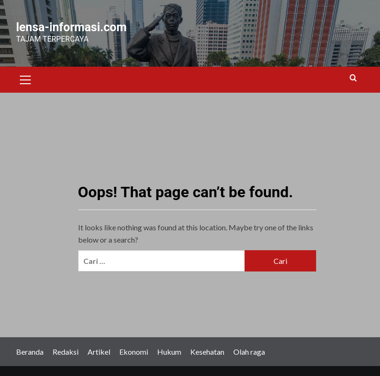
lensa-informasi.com (71, 27)
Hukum (169, 351)
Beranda (30, 351)
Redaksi (66, 351)
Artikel (99, 351)
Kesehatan (207, 351)
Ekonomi (133, 351)
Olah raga (249, 351)
